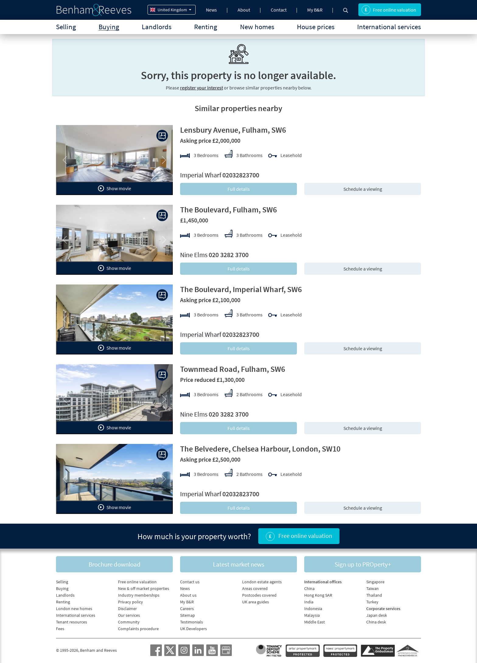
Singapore (375, 581)
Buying (109, 26)
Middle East (314, 622)
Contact (279, 10)
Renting (205, 26)
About (244, 10)
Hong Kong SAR (318, 595)
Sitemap (187, 615)
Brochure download (115, 564)
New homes (257, 26)
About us (188, 595)
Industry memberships (138, 595)
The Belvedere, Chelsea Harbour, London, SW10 (260, 449)
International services (389, 26)
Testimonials (191, 622)
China (309, 588)
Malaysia (312, 615)
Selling (66, 26)
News (211, 10)
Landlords (157, 26)
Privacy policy (130, 602)
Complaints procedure (138, 628)
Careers (187, 608)
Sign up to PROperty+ (363, 564)
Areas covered (255, 588)
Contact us (190, 581)
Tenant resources (71, 622)
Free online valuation (388, 9)
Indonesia (313, 608)
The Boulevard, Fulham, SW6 (228, 209)
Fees (60, 628)
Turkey (372, 602)
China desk (376, 622)
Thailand (374, 595)
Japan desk (376, 615)
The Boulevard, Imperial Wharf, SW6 (241, 289)
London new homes (74, 608)
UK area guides (255, 602)
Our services (129, 615)
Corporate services (383, 608)
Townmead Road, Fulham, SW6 (232, 369)
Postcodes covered (259, 595)
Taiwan (372, 588)
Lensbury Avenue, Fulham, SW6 (233, 130)
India (308, 602)
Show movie (114, 188)
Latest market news (238, 564)
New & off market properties (143, 588)
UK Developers (193, 628)
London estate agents (262, 581)
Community (129, 622)
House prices (316, 26)
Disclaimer (127, 608)
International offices (323, 581)
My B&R (314, 10)
